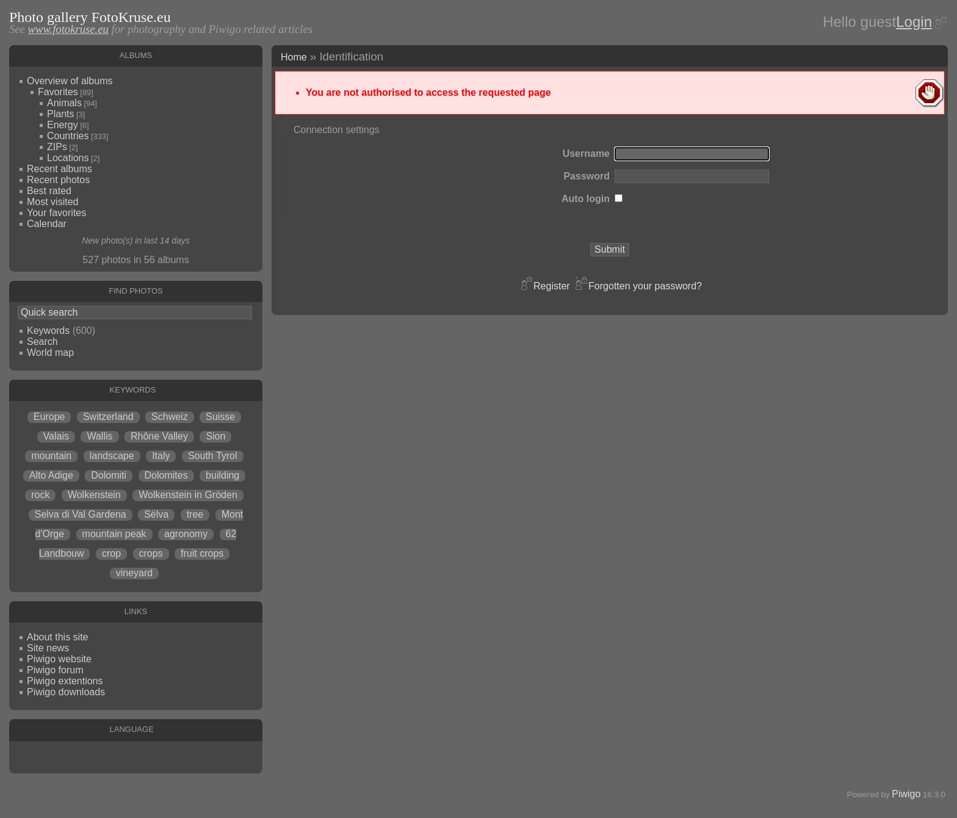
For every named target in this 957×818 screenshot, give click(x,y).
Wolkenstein (94, 495)
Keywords (48, 330)
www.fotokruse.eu (68, 29)
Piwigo (906, 794)
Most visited (52, 202)
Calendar (47, 224)
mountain (51, 456)
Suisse (220, 416)
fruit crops (202, 553)
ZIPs (57, 147)
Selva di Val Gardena (80, 514)
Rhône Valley (159, 436)
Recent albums (59, 169)
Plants (60, 114)
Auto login (586, 199)
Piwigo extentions (65, 681)
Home (294, 57)
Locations (68, 158)
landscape (112, 456)
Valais (56, 436)
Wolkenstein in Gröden (188, 495)
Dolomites (166, 475)
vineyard (134, 573)
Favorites (58, 92)
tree (195, 514)
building (222, 475)
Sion (215, 436)
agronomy (186, 534)
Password (586, 176)
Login (914, 21)
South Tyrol (212, 456)
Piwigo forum (55, 670)
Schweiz (169, 416)
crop (111, 553)
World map (50, 352)
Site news (48, 648)
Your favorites (56, 213)
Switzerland (108, 416)
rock (40, 495)
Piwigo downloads (66, 692)
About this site (57, 637)
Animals (64, 103)
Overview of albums (70, 81)
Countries (67, 136)
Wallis (99, 436)
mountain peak (114, 534)
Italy (161, 456)
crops (151, 553)
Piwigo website (59, 659)
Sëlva (156, 514)
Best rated (49, 191)
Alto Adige (51, 475)
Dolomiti (108, 475)
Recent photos (58, 180)
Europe (49, 416)
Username (586, 153)
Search (42, 341)
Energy (62, 125)
